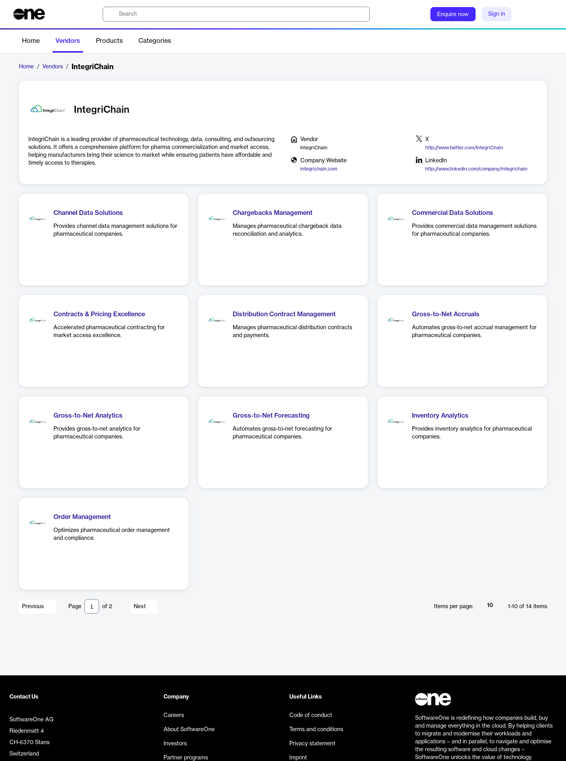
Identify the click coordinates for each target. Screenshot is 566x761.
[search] (236, 14)
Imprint (298, 758)
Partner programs (186, 758)
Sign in (496, 14)
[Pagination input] (92, 606)
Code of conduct (310, 715)
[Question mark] (419, 14)
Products (109, 41)
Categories (154, 41)
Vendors (67, 41)
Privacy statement (312, 743)
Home (31, 41)
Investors (175, 743)
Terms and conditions (316, 729)
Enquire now (453, 14)
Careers (174, 715)
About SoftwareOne (189, 729)
